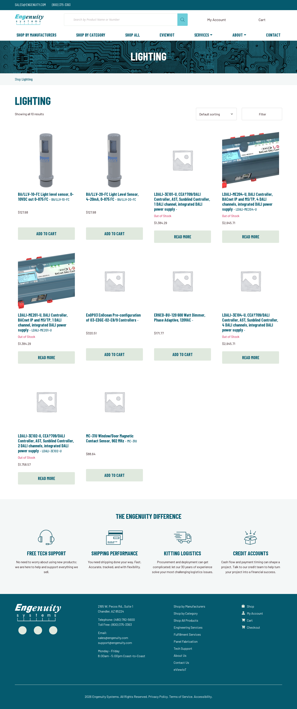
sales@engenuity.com (113, 638)
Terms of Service (180, 696)
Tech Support (183, 648)
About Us (180, 655)
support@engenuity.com (115, 643)
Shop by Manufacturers (36, 34)
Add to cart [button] (46, 233)
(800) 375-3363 (121, 624)
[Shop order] (216, 114)
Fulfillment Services (187, 634)
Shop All (132, 34)
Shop (18, 79)
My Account (255, 613)
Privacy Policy (158, 696)
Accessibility (203, 696)
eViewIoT (167, 34)
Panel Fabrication (186, 641)
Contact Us (181, 662)
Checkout (253, 627)
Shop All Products (186, 620)
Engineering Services (188, 627)
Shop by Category (90, 34)
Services (201, 34)
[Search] (182, 19)
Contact (273, 34)
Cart (250, 620)
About (237, 34)
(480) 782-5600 (124, 619)
